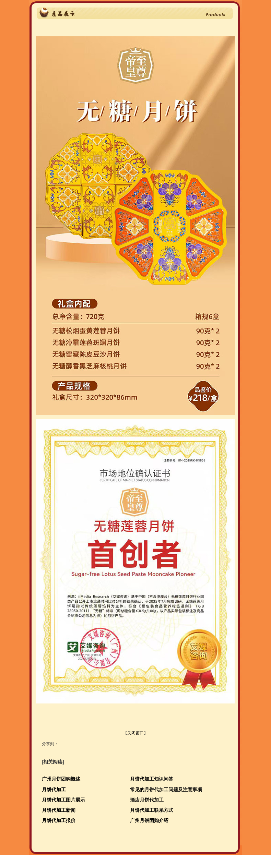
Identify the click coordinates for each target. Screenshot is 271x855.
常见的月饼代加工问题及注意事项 (166, 789)
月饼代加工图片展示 (63, 800)
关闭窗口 (135, 733)
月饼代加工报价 (58, 820)
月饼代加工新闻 (58, 810)
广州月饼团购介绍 (149, 820)
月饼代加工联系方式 (151, 810)
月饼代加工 (54, 789)
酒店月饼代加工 (147, 800)
